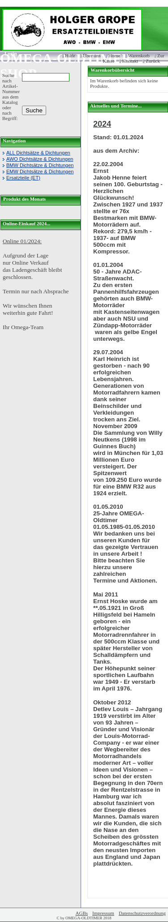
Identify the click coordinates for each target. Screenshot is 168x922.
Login (7, 53)
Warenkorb (139, 55)
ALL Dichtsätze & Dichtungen (38, 152)
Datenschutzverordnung (142, 913)
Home (114, 55)
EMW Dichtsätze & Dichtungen (39, 171)
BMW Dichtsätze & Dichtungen (39, 165)
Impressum (103, 913)
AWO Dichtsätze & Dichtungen (39, 159)
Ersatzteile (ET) (23, 177)
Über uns (92, 55)
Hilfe (70, 55)
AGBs (82, 913)
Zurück (153, 61)
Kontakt (130, 61)
